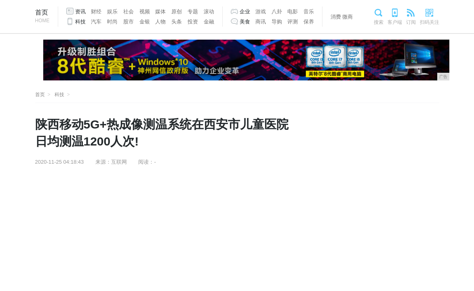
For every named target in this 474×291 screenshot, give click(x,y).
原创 (176, 11)
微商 (347, 17)
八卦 (277, 11)
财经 (96, 11)
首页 (42, 17)
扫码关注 (429, 22)
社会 (128, 11)
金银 (144, 22)
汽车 (96, 22)
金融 (209, 22)
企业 (245, 11)
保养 (308, 22)
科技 (80, 22)
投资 (192, 22)
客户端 (395, 22)
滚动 (209, 11)
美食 (245, 22)
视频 (144, 11)
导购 (277, 22)
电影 (292, 11)
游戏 (260, 11)
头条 (176, 22)
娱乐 (112, 11)
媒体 (160, 11)
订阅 (411, 22)
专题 (192, 11)
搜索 (378, 22)
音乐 (308, 11)
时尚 (112, 22)
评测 (292, 22)
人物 (160, 22)
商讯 (260, 22)
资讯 (80, 11)
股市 (128, 22)
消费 (336, 17)
